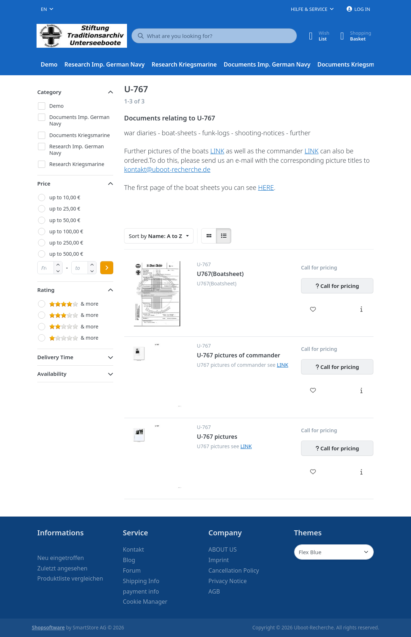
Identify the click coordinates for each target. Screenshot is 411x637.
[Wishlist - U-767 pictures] (313, 471)
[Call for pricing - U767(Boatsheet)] (337, 285)
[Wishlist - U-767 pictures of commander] (313, 390)
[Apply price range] (106, 267)
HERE (266, 187)
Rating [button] (46, 289)
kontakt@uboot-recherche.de (167, 169)
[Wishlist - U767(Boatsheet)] (313, 309)
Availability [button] (52, 373)
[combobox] (47, 9)
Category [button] (49, 91)
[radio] (208, 235)
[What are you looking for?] (214, 35)
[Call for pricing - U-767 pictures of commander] (337, 366)
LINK (217, 150)
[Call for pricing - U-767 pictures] (337, 448)
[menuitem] (49, 64)
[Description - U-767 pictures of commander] (361, 390)
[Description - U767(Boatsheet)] (361, 309)
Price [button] (43, 183)
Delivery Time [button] (55, 357)
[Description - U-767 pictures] (361, 471)
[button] (58, 271)
